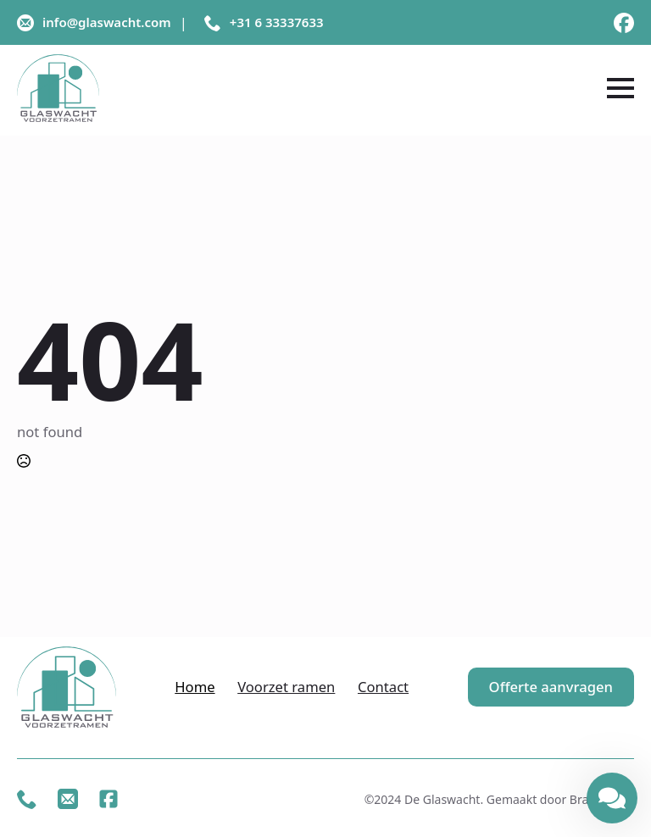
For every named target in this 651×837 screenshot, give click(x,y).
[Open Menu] (620, 88)
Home (194, 687)
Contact (383, 687)
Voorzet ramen (286, 687)
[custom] (624, 23)
